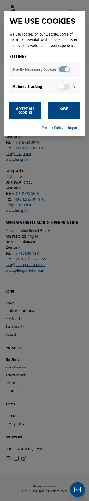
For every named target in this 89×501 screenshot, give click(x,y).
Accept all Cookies (25, 110)
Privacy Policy (52, 127)
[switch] (64, 69)
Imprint (74, 127)
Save (64, 108)
